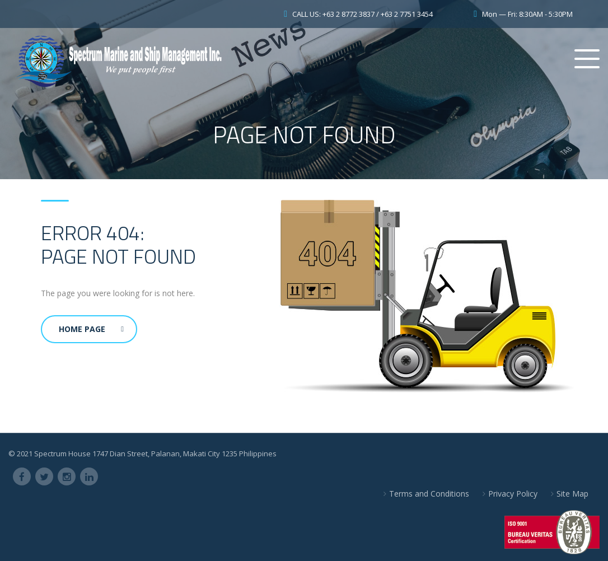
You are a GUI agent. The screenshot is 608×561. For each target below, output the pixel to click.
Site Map (572, 493)
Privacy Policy (512, 493)
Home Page (91, 329)
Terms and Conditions (429, 493)
